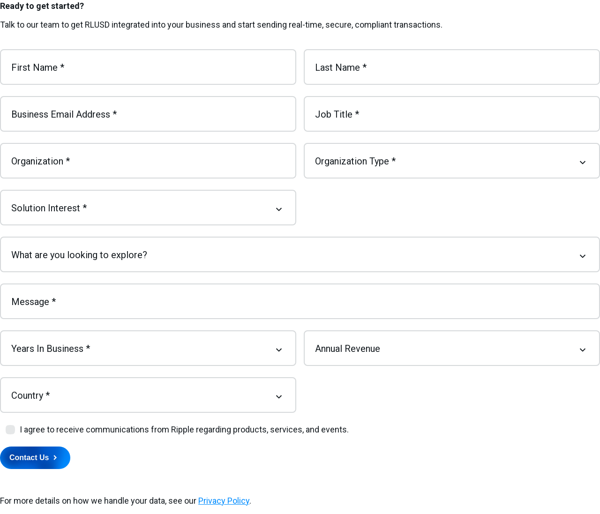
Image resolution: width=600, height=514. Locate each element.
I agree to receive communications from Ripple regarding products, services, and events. (184, 429)
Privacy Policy (223, 501)
